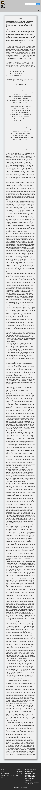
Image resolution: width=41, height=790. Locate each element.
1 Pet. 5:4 (12, 627)
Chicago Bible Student (30, 773)
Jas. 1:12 (27, 624)
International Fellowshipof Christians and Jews (30, 776)
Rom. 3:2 (15, 65)
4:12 (29, 66)
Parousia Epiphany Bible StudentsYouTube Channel (32, 783)
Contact (18, 769)
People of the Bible (5, 773)
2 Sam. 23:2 (23, 62)
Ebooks (2, 777)
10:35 (20, 63)
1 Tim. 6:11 (10, 66)
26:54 (10, 63)
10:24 (32, 66)
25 (20, 66)
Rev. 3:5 (30, 676)
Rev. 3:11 (25, 676)
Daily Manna (19, 773)
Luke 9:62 (24, 467)
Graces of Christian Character (7, 775)
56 (12, 63)
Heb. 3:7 (26, 66)
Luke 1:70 (29, 62)
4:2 (22, 66)
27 (11, 65)
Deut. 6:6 (17, 62)
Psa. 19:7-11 (24, 65)
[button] (38, 10)
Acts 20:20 (8, 65)
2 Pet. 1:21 (11, 347)
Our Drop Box (28, 780)
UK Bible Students (29, 771)
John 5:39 (16, 63)
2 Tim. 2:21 (16, 66)
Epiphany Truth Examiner (30, 769)
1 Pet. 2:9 (24, 449)
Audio (17, 775)
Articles (2, 769)
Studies (2, 771)
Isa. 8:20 (25, 375)
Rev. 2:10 (32, 624)
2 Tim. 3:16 (30, 25)
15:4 (19, 65)
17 (6, 26)
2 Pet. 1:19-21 (31, 63)
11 (31, 65)
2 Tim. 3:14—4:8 (20, 147)
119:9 (28, 65)
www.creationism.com (30, 778)
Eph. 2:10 (12, 68)
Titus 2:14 (17, 68)
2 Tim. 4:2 (30, 507)
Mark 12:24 (25, 63)
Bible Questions (19, 771)
